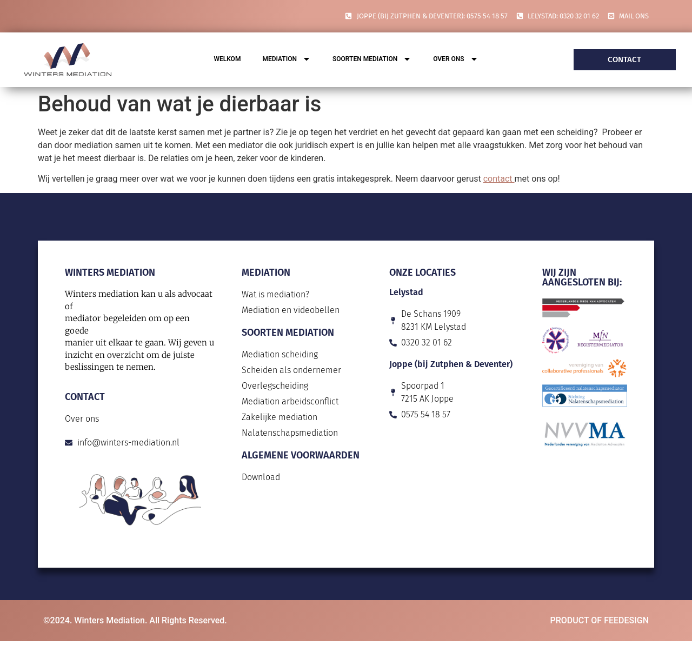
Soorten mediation (371, 60)
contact (499, 179)
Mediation (286, 60)
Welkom (227, 59)
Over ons (455, 60)
